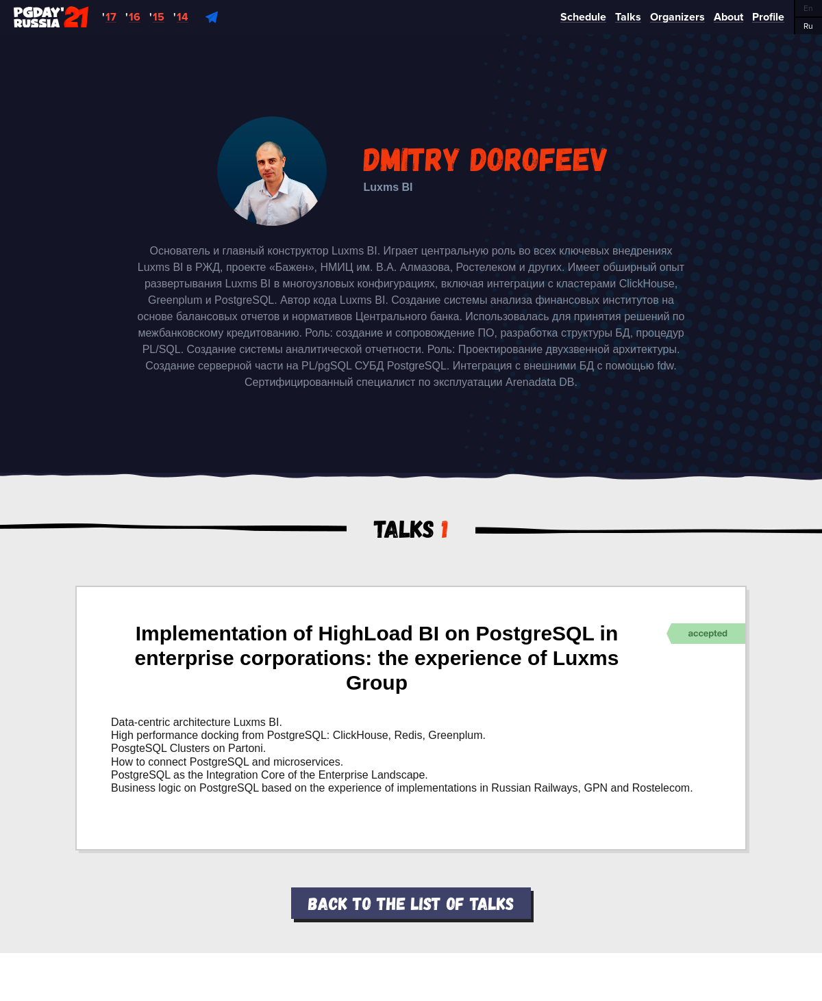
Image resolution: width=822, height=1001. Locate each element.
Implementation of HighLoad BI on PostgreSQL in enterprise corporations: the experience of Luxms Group (377, 658)
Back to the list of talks (411, 902)
